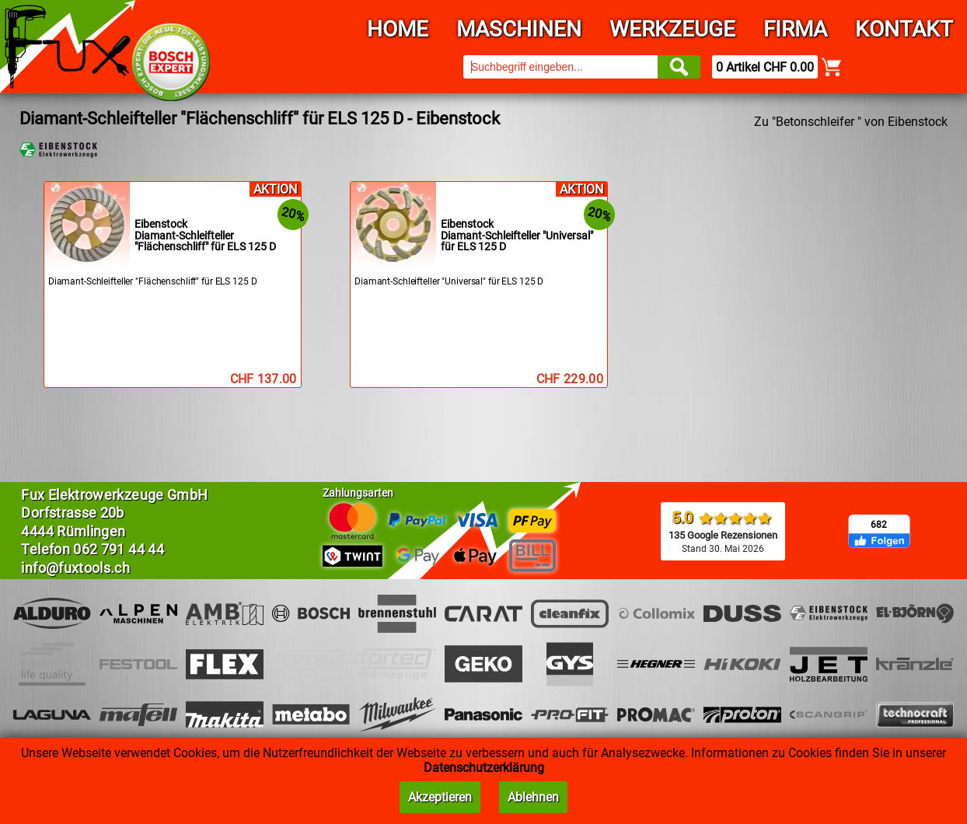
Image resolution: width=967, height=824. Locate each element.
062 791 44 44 (118, 549)
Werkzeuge (672, 29)
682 (879, 524)
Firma (795, 29)
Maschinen (518, 29)
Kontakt (904, 29)
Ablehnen (533, 797)
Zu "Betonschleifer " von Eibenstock (851, 121)
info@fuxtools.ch (75, 568)
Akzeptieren (440, 797)
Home (397, 29)
